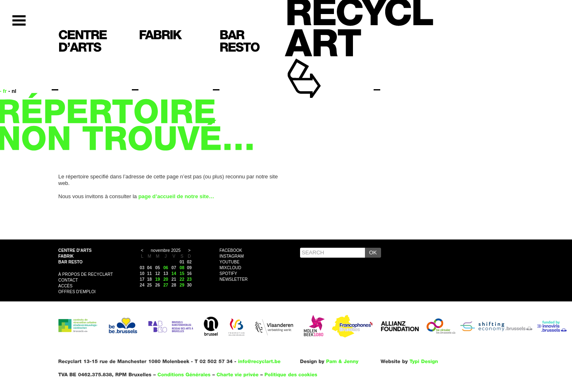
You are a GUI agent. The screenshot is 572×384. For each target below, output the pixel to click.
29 (182, 285)
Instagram (231, 256)
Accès (65, 286)
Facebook (230, 250)
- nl (12, 91)
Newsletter (233, 279)
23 (189, 279)
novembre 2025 (166, 250)
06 (165, 267)
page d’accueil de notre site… (176, 196)
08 (182, 267)
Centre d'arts (75, 250)
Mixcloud (230, 267)
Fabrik (66, 256)
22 (182, 279)
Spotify (228, 273)
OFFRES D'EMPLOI (76, 291)
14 (174, 273)
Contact (68, 280)
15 (182, 273)
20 (165, 279)
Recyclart (323, 65)
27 (165, 285)
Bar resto (70, 262)
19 (157, 279)
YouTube (229, 262)
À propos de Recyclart (85, 274)
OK (373, 252)
